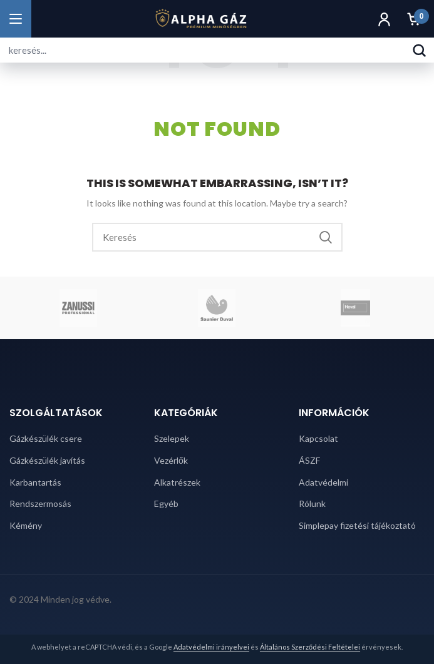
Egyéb (166, 503)
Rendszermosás (40, 503)
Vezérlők (171, 460)
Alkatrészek (177, 482)
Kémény (25, 525)
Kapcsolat (318, 438)
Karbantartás (35, 482)
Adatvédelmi (323, 482)
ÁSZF (309, 460)
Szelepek (171, 438)
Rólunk (312, 503)
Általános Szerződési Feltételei (310, 647)
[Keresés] (419, 50)
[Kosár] (414, 19)
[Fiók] (384, 19)
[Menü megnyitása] (15, 19)
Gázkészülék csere (45, 438)
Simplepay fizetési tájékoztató (357, 525)
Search (325, 237)
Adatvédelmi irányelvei (211, 647)
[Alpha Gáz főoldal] (200, 19)
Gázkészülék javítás (47, 460)
